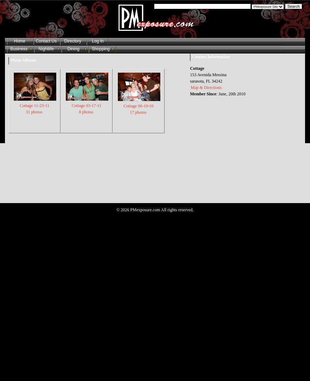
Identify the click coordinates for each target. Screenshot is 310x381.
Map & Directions (206, 87)
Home (19, 41)
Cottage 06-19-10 (139, 105)
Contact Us (46, 41)
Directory (72, 41)
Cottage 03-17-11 (87, 105)
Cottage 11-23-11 (35, 105)
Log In (97, 41)
